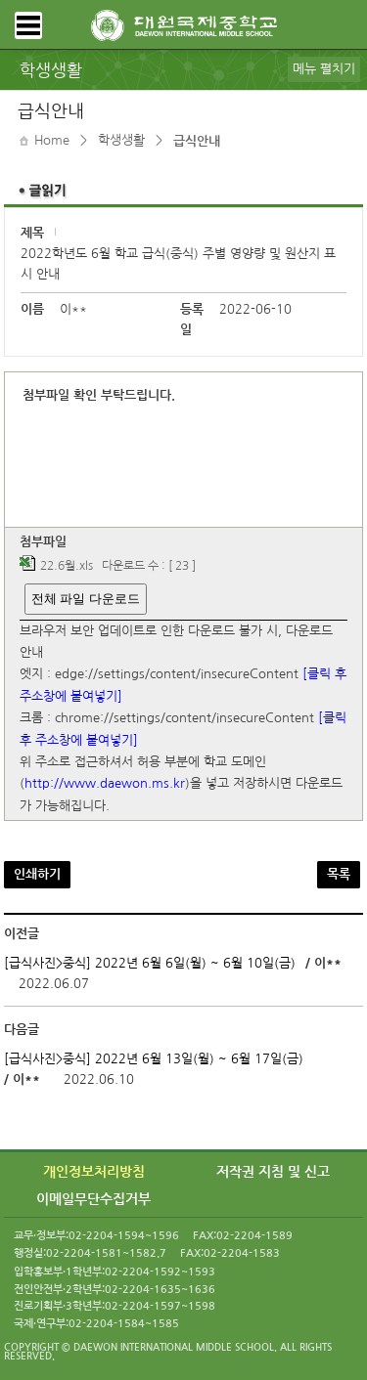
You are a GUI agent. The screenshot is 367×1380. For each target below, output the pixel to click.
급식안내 (196, 141)
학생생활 (121, 140)
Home (51, 140)
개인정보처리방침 (94, 1172)
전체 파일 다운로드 (85, 598)
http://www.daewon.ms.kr (104, 784)
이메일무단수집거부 (93, 1199)
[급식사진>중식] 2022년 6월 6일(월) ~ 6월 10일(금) (150, 963)
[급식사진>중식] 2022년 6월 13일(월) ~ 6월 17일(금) (153, 1059)
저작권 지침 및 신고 (273, 1172)
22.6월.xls (66, 567)
